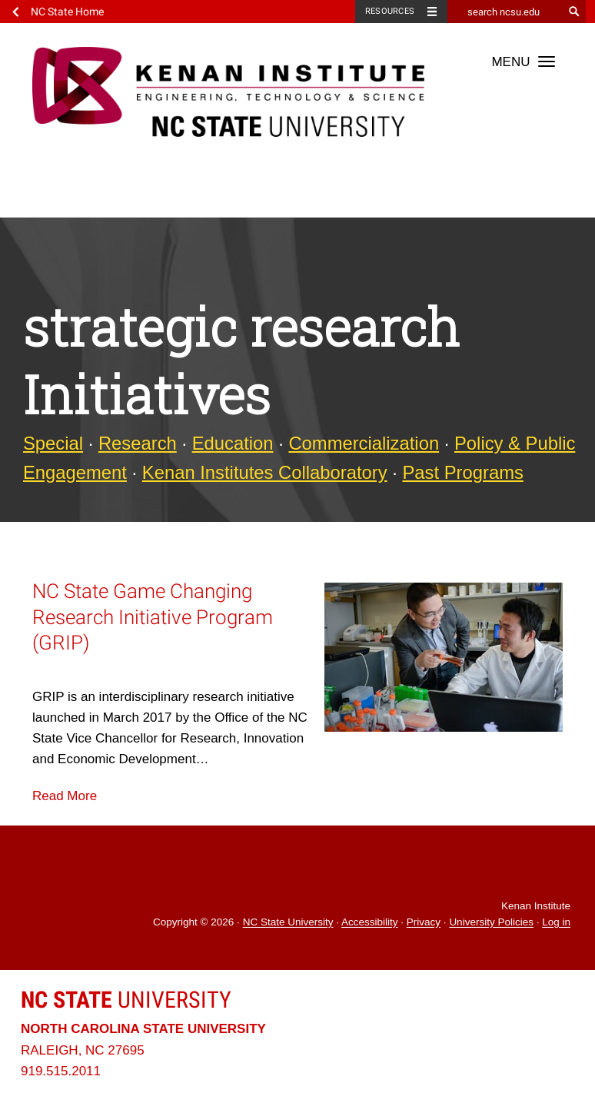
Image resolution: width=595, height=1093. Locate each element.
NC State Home (67, 11)
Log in (556, 923)
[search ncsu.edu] (505, 11)
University (126, 999)
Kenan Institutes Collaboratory (264, 472)
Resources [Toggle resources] (389, 11)
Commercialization (363, 443)
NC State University (288, 923)
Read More (64, 796)
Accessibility (369, 923)
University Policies (491, 923)
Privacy (423, 923)
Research (137, 443)
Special (53, 443)
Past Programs (463, 472)
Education (233, 443)
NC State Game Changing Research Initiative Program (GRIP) (152, 616)
